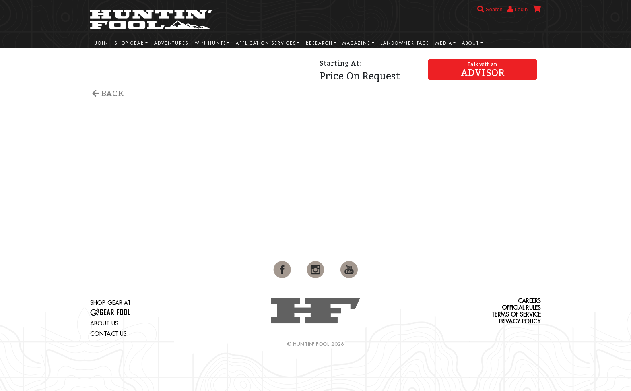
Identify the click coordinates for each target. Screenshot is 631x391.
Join (101, 43)
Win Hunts (210, 43)
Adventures (171, 43)
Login (517, 9)
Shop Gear (129, 43)
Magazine (356, 43)
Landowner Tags (405, 43)
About (470, 43)
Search (490, 9)
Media (443, 43)
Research (319, 43)
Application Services (266, 43)
